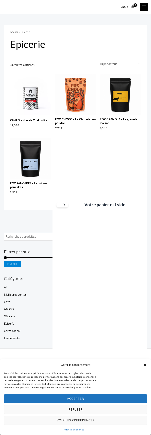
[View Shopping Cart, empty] (127, 7)
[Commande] (119, 64)
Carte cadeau (12, 331)
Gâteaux (9, 316)
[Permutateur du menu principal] (144, 7)
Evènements (12, 338)
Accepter (75, 398)
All (5, 287)
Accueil (14, 31)
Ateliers (9, 309)
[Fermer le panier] (62, 204)
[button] (145, 365)
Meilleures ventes (15, 294)
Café (7, 302)
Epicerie (9, 323)
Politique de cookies (73, 429)
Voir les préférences (75, 420)
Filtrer (12, 264)
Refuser (75, 409)
